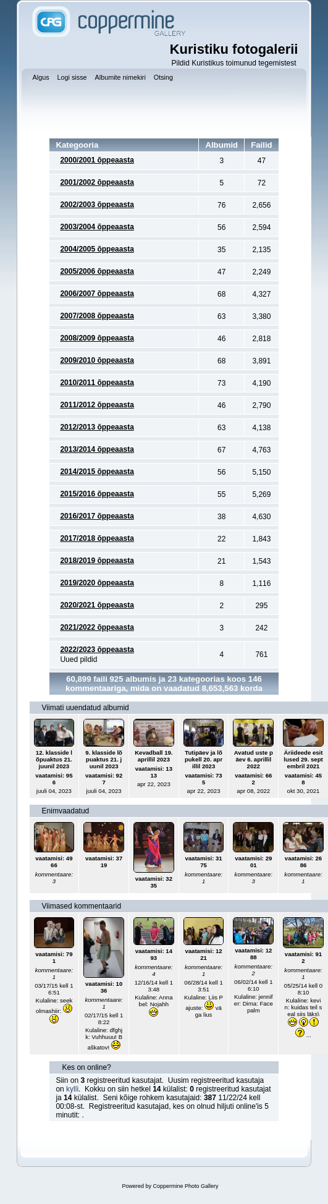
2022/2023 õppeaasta (96, 649)
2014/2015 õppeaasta (96, 471)
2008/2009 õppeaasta (96, 338)
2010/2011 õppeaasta (96, 382)
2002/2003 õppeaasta (96, 204)
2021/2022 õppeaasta (96, 627)
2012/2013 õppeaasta (96, 427)
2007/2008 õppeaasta (96, 316)
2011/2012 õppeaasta (96, 405)
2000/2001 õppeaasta (96, 160)
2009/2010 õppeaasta (96, 360)
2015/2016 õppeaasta (96, 494)
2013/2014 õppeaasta (96, 449)
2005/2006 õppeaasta (96, 271)
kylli (72, 1089)
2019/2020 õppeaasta (96, 583)
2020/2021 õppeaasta (96, 605)
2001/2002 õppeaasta (96, 182)
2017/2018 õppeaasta (96, 538)
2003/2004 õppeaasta (96, 227)
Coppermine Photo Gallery (185, 1186)
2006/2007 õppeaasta (96, 293)
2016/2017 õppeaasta (96, 516)
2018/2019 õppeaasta (96, 560)
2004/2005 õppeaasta (96, 249)
